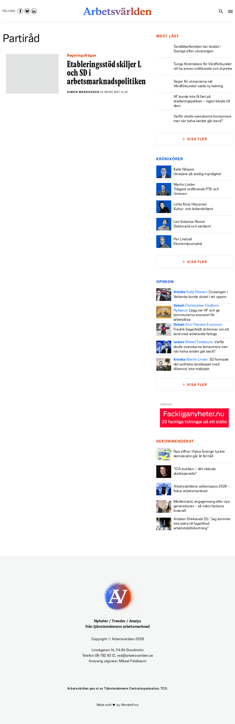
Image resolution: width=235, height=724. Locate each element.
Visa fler (197, 139)
